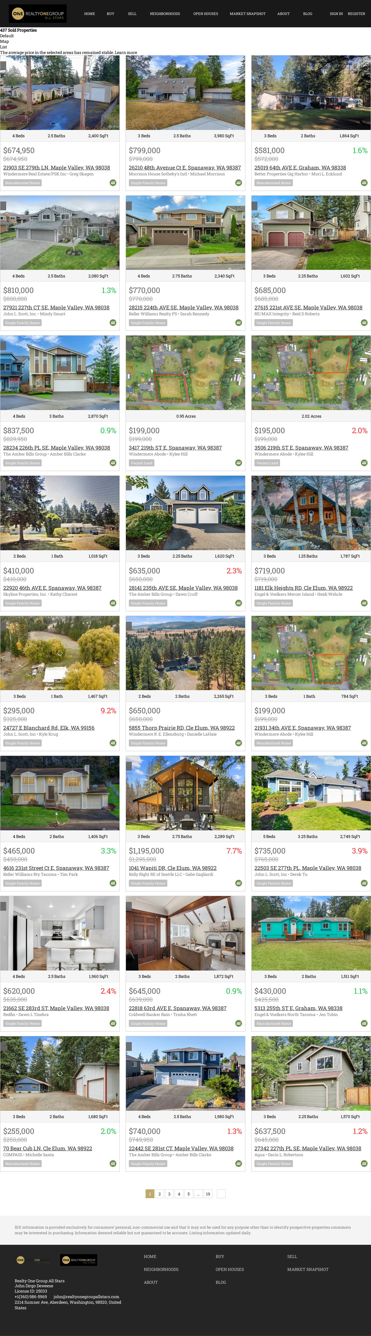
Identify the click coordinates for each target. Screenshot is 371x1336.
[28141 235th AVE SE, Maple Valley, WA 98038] (185, 513)
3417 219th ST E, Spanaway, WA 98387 (175, 447)
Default (7, 35)
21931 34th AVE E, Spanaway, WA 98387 (302, 727)
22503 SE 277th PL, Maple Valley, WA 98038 (307, 867)
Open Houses (205, 13)
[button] (151, 1258)
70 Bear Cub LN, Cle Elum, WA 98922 (47, 1148)
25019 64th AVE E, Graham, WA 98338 (300, 167)
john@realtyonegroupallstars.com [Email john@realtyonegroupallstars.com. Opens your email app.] (86, 1296)
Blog (307, 13)
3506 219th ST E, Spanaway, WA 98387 (301, 447)
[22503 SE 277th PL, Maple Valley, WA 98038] (311, 793)
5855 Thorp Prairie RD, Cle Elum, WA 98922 (182, 727)
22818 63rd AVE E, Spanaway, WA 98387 (178, 1008)
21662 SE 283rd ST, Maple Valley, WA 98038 (56, 1008)
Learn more (126, 52)
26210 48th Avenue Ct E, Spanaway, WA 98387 (185, 167)
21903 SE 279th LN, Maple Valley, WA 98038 (56, 167)
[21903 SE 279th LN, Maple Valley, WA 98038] (59, 92)
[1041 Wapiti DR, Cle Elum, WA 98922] (185, 793)
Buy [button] (110, 13)
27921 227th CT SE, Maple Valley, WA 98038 (56, 307)
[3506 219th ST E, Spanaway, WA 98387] (311, 373)
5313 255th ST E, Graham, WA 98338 (298, 1008)
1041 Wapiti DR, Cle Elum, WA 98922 (173, 867)
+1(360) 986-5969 (31, 1296)
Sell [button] (132, 13)
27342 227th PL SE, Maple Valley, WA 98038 (307, 1148)
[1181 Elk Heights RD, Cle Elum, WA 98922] (311, 513)
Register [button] (356, 13)
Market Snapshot (248, 13)
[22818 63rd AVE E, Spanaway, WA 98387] (185, 933)
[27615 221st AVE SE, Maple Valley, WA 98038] (311, 233)
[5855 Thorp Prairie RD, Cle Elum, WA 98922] (185, 653)
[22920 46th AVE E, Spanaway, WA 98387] (59, 513)
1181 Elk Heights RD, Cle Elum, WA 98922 (303, 587)
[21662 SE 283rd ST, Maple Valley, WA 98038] (59, 933)
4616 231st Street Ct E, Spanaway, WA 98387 (56, 867)
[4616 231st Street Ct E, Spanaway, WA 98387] (59, 793)
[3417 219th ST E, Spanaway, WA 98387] (185, 373)
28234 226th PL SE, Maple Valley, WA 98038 (56, 447)
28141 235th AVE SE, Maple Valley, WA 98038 (183, 587)
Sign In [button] (336, 13)
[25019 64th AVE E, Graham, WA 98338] (311, 92)
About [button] (283, 13)
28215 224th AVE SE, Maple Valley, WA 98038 (184, 307)
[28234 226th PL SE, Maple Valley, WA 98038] (59, 373)
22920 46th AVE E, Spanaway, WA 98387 (52, 587)
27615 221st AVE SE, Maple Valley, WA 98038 (308, 307)
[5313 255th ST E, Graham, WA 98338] (311, 933)
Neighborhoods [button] (165, 13)
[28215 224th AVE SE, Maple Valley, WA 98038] (185, 233)
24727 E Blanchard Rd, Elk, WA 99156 (49, 727)
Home (89, 13)
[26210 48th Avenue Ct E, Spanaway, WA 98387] (185, 92)
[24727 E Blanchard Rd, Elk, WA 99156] (59, 653)
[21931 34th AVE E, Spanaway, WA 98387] (311, 653)
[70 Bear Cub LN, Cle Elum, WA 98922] (59, 1073)
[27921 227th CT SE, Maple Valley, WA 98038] (59, 233)
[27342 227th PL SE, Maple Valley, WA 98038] (311, 1073)
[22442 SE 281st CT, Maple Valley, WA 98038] (185, 1073)
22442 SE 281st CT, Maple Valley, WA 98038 (181, 1148)
